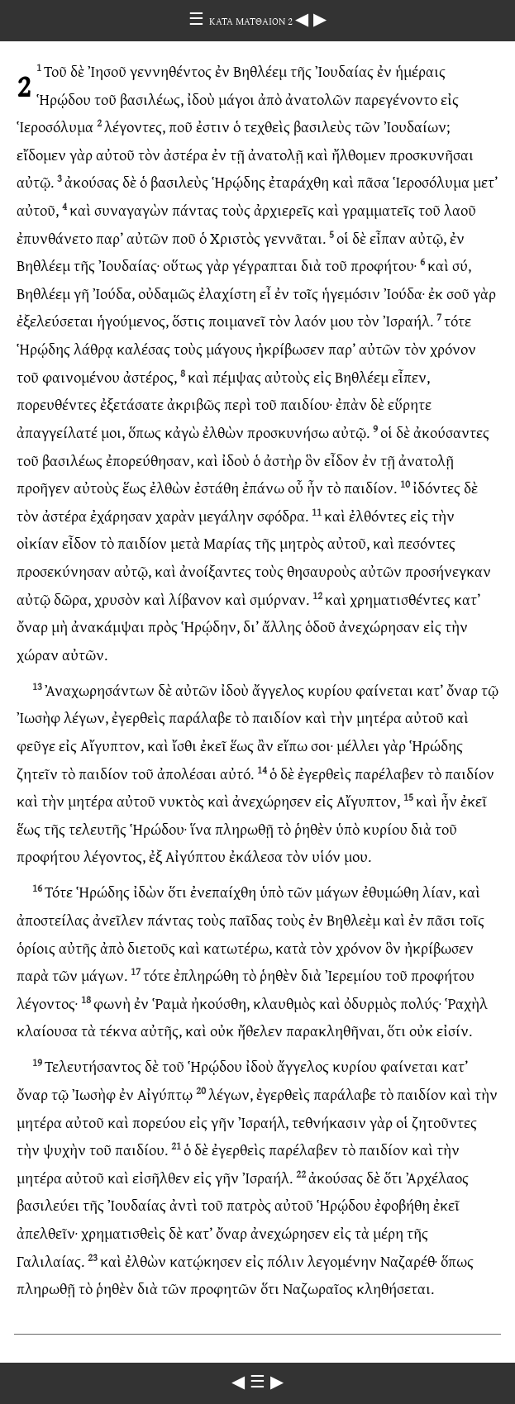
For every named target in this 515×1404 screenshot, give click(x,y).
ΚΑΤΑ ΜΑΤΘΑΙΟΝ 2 (252, 20)
